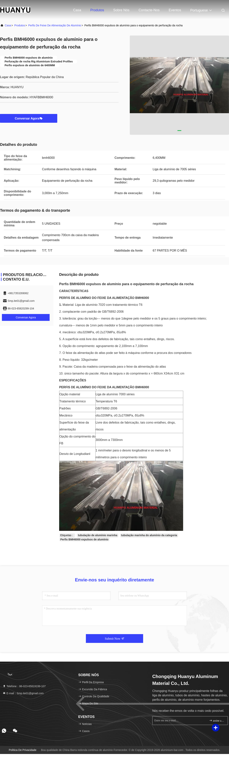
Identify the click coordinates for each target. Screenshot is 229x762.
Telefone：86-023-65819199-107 (24, 686)
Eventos (175, 10)
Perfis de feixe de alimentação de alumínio (54, 25)
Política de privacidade (22, 750)
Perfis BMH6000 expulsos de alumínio (84, 539)
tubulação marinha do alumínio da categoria (149, 535)
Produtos (97, 10)
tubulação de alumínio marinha (97, 535)
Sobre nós (121, 10)
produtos (19, 25)
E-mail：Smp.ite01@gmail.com (23, 693)
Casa (77, 10)
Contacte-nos (149, 10)
